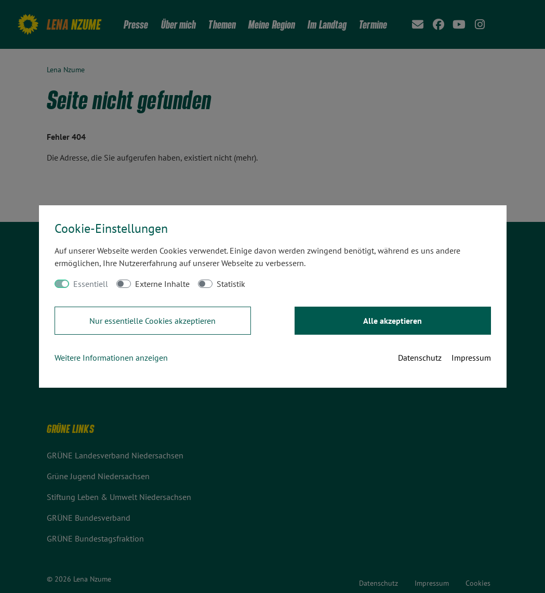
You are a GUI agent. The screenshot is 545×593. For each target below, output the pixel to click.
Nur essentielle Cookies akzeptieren (152, 320)
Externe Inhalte (162, 284)
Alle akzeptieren (392, 320)
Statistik (231, 284)
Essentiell (90, 284)
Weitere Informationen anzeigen (111, 357)
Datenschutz (420, 357)
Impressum (471, 357)
